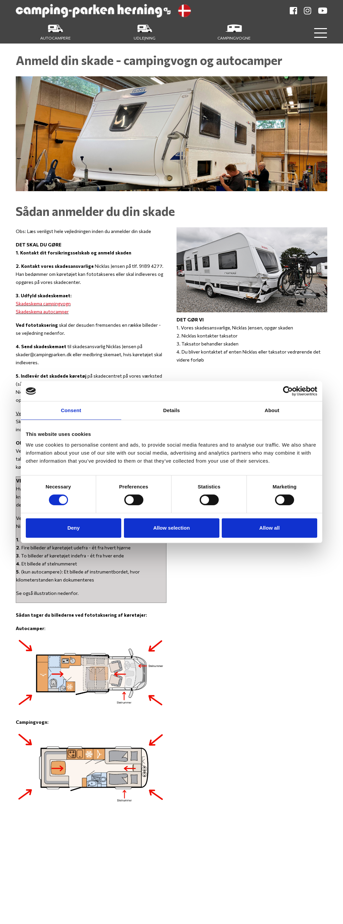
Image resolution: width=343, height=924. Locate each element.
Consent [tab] (71, 410)
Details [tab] (171, 410)
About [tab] (272, 410)
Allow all (269, 528)
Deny (73, 528)
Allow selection (171, 528)
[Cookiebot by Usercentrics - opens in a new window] (288, 391)
